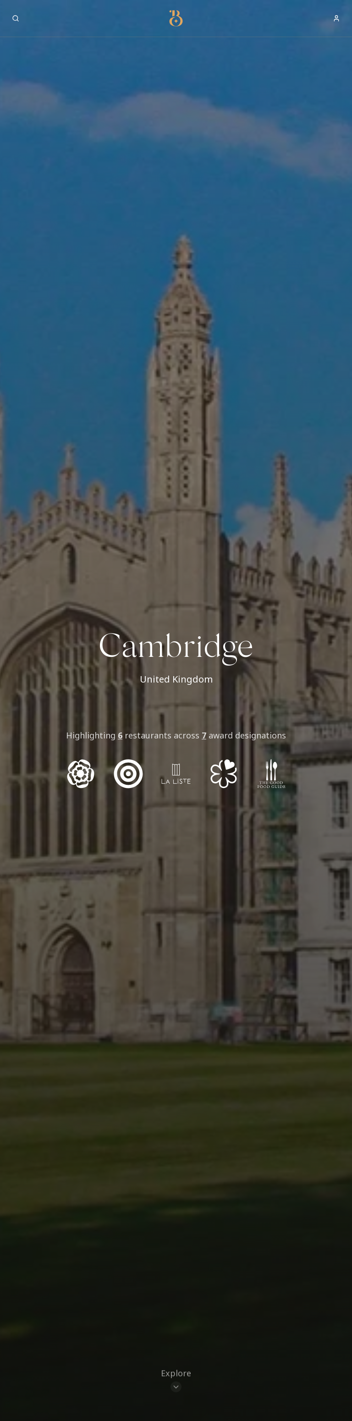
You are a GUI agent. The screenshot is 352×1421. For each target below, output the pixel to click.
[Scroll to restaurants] (176, 1382)
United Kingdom (176, 679)
